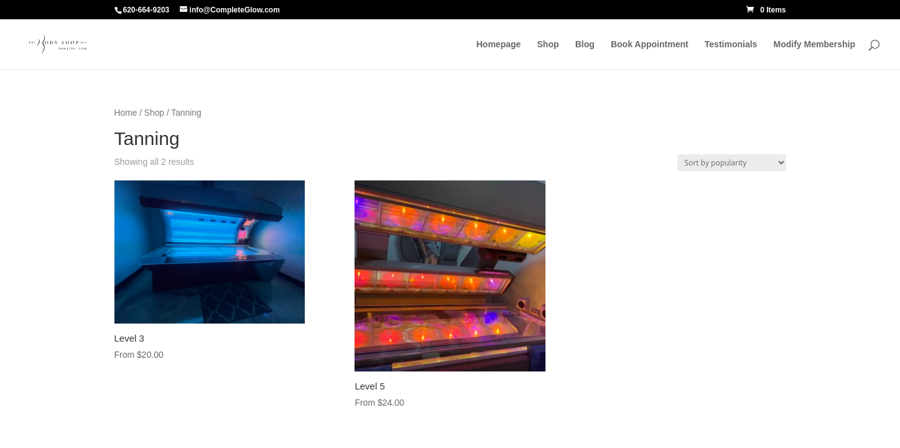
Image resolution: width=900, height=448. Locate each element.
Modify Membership (814, 44)
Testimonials (731, 44)
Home (125, 113)
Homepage (498, 44)
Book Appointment (650, 44)
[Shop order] (731, 162)
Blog (585, 44)
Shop (548, 44)
